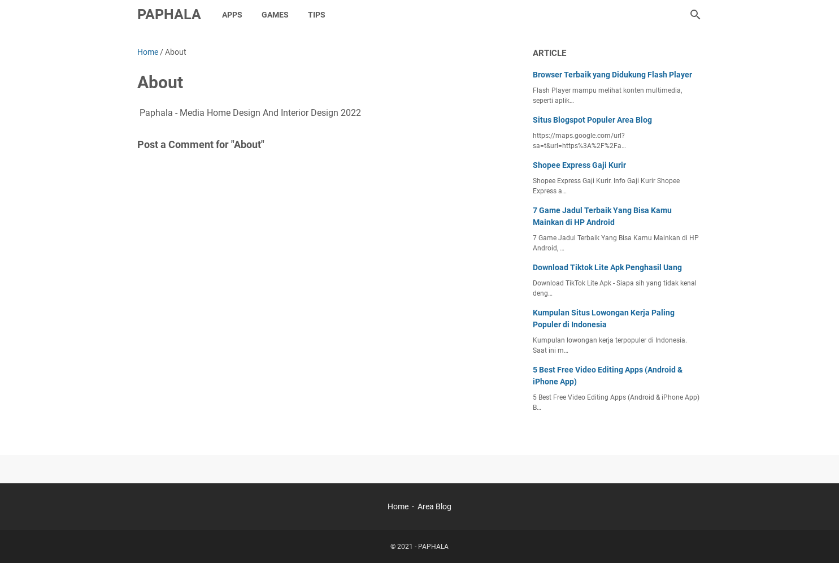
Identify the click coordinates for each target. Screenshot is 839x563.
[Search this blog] (695, 14)
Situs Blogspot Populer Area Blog (592, 119)
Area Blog (434, 506)
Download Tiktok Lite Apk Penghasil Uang (607, 267)
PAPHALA (169, 14)
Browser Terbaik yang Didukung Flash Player (612, 74)
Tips (316, 14)
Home (398, 506)
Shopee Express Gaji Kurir (579, 165)
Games (275, 14)
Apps (232, 14)
